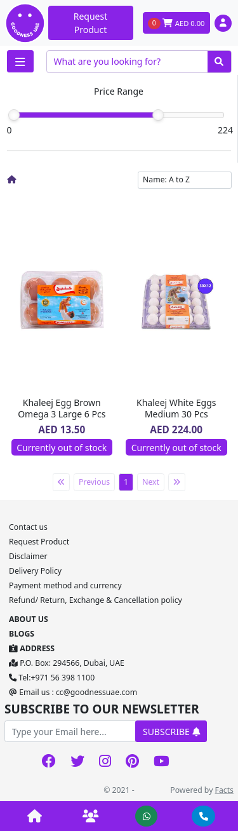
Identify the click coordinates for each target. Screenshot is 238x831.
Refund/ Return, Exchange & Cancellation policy (95, 600)
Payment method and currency (65, 585)
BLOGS (21, 633)
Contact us (28, 527)
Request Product (91, 23)
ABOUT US (28, 619)
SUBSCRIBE (171, 732)
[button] (223, 23)
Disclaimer (28, 556)
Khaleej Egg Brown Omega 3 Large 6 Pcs (61, 408)
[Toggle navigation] (20, 61)
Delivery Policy (35, 570)
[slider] (14, 115)
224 (225, 130)
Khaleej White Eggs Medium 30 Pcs (176, 408)
